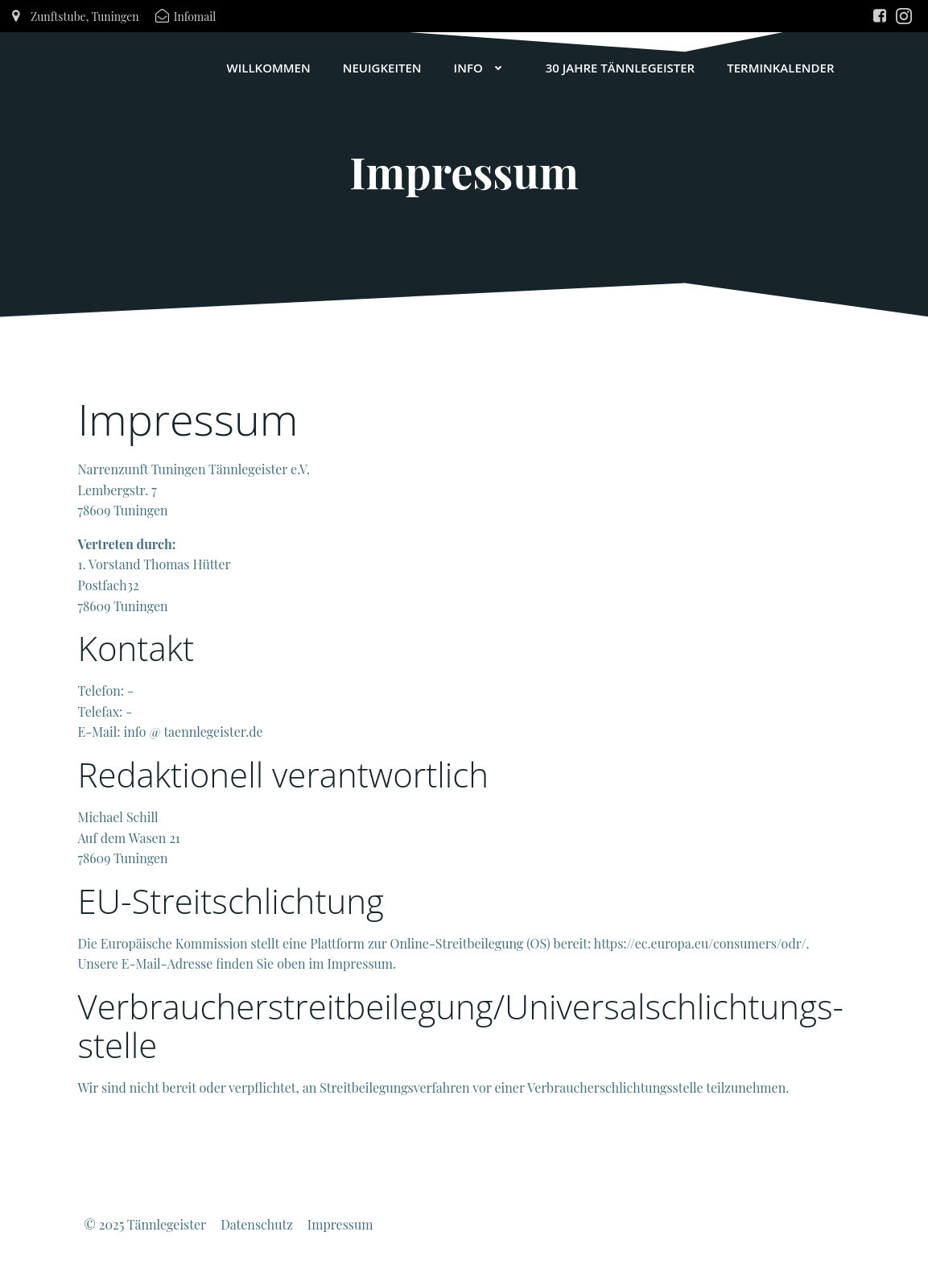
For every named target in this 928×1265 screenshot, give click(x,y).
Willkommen (269, 68)
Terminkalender (780, 68)
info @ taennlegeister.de (193, 731)
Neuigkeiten (382, 68)
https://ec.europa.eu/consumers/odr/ (700, 943)
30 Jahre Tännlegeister (620, 68)
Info (483, 68)
